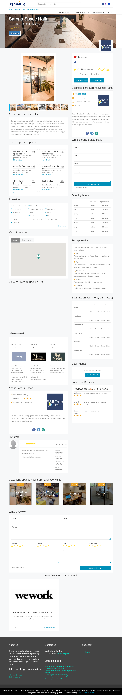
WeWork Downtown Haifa (48, 494)
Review (14, 527)
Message (77, 172)
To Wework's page (50, 627)
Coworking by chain (82, 12)
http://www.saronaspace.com (23, 402)
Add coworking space (16, 675)
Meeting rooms (98, 12)
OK (80, 693)
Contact (15, 33)
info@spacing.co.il (63, 654)
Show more (17, 193)
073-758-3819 (80, 94)
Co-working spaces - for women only (56, 675)
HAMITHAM (101, 493)
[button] (66, 55)
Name (76, 147)
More (109, 12)
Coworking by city (64, 12)
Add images (92, 374)
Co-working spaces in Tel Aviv (54, 679)
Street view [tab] (26, 240)
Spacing (87, 652)
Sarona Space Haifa (21, 494)
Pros (12, 551)
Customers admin (14, 677)
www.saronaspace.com (83, 98)
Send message (92, 184)
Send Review (95, 568)
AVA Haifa (74, 493)
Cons (64, 551)
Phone (76, 163)
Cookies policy (89, 693)
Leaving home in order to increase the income (59, 666)
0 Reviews (88, 70)
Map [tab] (15, 240)
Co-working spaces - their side (54, 668)
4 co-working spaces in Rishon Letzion (57, 677)
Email (76, 155)
